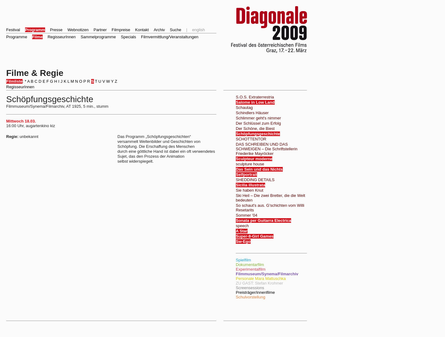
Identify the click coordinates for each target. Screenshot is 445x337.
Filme (37, 37)
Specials (128, 37)
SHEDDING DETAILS (255, 179)
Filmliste (14, 81)
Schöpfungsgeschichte (258, 133)
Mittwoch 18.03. (21, 121)
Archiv (159, 29)
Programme (16, 37)
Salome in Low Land (255, 102)
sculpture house (250, 164)
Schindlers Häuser (252, 112)
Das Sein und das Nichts (259, 169)
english (198, 29)
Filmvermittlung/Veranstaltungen (169, 37)
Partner (100, 29)
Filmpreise (121, 29)
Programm (35, 29)
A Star (242, 231)
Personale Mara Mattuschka (261, 278)
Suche (175, 29)
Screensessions (250, 287)
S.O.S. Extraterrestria (255, 97)
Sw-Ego (243, 241)
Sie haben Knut (249, 190)
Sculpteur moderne (254, 158)
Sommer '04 (246, 215)
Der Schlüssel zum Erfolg (258, 123)
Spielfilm (243, 260)
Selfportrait (246, 174)
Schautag (244, 107)
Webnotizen (77, 29)
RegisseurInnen (62, 37)
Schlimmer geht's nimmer (258, 118)
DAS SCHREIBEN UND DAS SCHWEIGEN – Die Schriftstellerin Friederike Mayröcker (266, 149)
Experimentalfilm (250, 269)
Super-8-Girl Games (254, 236)
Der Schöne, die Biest (255, 128)
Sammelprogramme (98, 37)
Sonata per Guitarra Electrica (263, 220)
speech (242, 225)
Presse (56, 29)
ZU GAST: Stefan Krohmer (259, 283)
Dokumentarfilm (250, 264)
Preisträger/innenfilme (255, 292)
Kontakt (142, 29)
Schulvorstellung (250, 297)
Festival (13, 29)
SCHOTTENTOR (251, 139)
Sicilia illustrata (250, 185)
